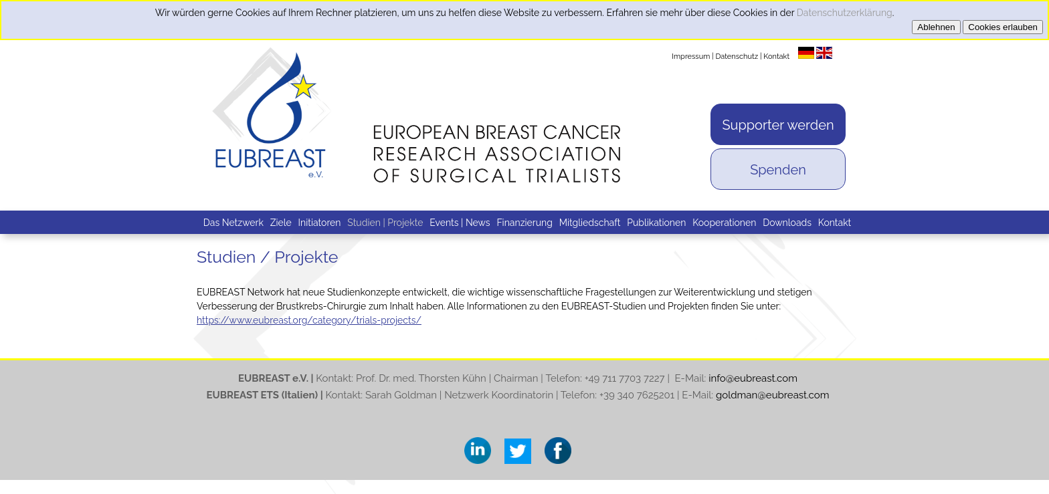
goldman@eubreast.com (773, 395)
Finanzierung (524, 222)
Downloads (787, 222)
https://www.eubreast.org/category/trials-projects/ (309, 320)
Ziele (281, 222)
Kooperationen (724, 222)
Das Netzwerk (233, 222)
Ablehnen (936, 27)
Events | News (460, 222)
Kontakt (776, 56)
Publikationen (656, 222)
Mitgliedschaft (590, 222)
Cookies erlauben (1003, 27)
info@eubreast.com (752, 378)
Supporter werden (778, 125)
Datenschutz (736, 56)
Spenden (778, 170)
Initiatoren (319, 222)
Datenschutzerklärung (844, 12)
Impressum (691, 56)
